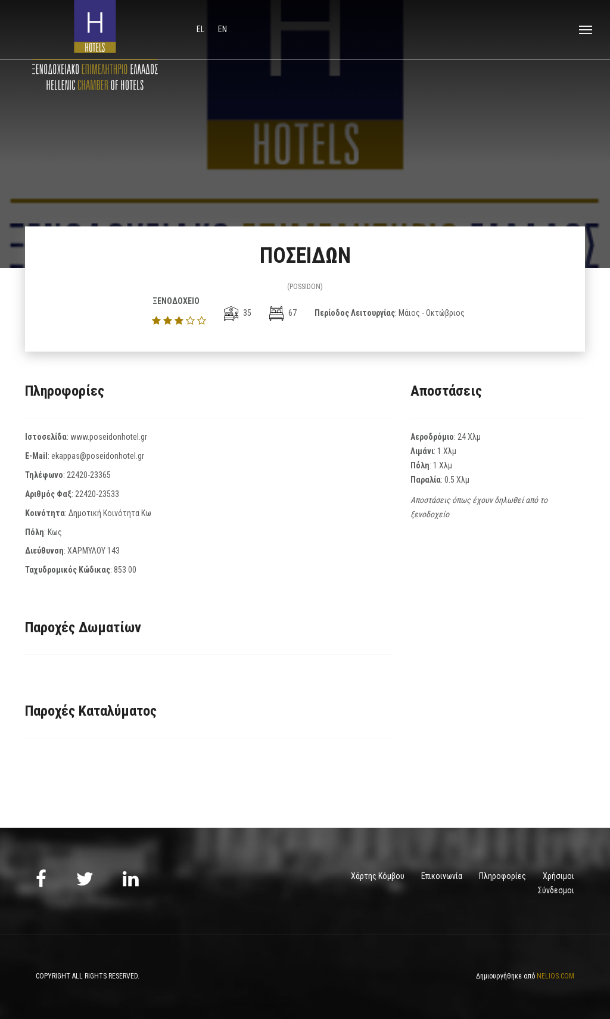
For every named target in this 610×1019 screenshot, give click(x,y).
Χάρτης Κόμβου (377, 876)
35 (237, 313)
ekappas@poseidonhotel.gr (97, 456)
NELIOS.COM (555, 976)
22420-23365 (89, 475)
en (222, 29)
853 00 (125, 569)
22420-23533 (97, 494)
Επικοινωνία (441, 876)
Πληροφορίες (502, 876)
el (201, 29)
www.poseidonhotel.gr (108, 437)
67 (283, 313)
